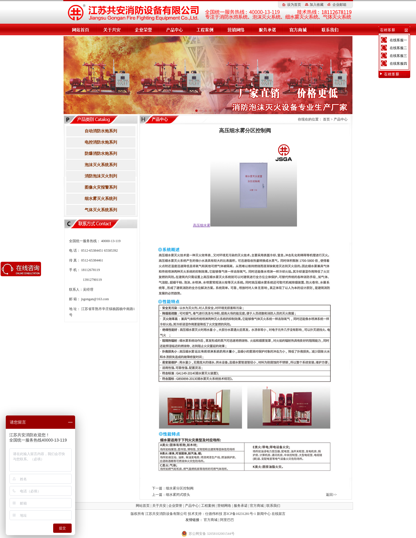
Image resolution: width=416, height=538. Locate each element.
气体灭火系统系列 (101, 210)
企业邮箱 (339, 5)
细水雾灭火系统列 (101, 198)
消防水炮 (242, 520)
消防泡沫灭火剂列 (101, 176)
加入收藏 (317, 5)
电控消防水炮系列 (101, 142)
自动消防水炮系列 (101, 131)
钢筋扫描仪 (213, 526)
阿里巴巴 (227, 520)
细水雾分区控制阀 (180, 488)
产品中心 (341, 119)
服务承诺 (241, 506)
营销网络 (224, 506)
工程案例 (208, 506)
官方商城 (257, 506)
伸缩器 (228, 526)
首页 (326, 119)
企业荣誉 (175, 506)
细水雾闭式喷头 (178, 495)
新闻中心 (264, 514)
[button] (196, 111)
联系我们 (273, 506)
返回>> (331, 495)
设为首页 (294, 5)
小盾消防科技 (193, 526)
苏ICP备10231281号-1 (239, 514)
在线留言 (278, 514)
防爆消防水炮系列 (101, 153)
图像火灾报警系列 (101, 187)
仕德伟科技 (214, 514)
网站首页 (143, 506)
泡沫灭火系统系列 (101, 165)
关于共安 (159, 506)
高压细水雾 (176, 520)
